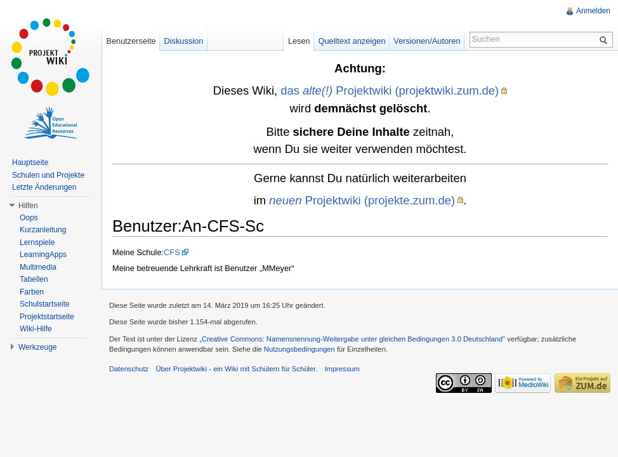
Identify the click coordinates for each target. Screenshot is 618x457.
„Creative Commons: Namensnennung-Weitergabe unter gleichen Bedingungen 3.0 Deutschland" (352, 339)
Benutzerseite (130, 41)
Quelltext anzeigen (352, 41)
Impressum (341, 369)
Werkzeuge (37, 347)
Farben (32, 292)
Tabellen (34, 279)
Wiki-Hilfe (36, 328)
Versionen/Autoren (426, 41)
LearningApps (43, 254)
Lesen (299, 41)
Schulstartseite (45, 304)
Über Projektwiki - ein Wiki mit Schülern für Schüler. (236, 369)
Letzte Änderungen (44, 187)
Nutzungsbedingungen (299, 349)
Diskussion (183, 41)
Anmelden (593, 10)
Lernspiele (37, 242)
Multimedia (38, 267)
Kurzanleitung (43, 229)
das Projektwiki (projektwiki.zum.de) (389, 90)
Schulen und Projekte (48, 175)
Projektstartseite (47, 316)
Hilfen (28, 205)
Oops (29, 217)
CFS (172, 252)
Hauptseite (30, 162)
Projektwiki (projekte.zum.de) (362, 200)
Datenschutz (128, 369)
